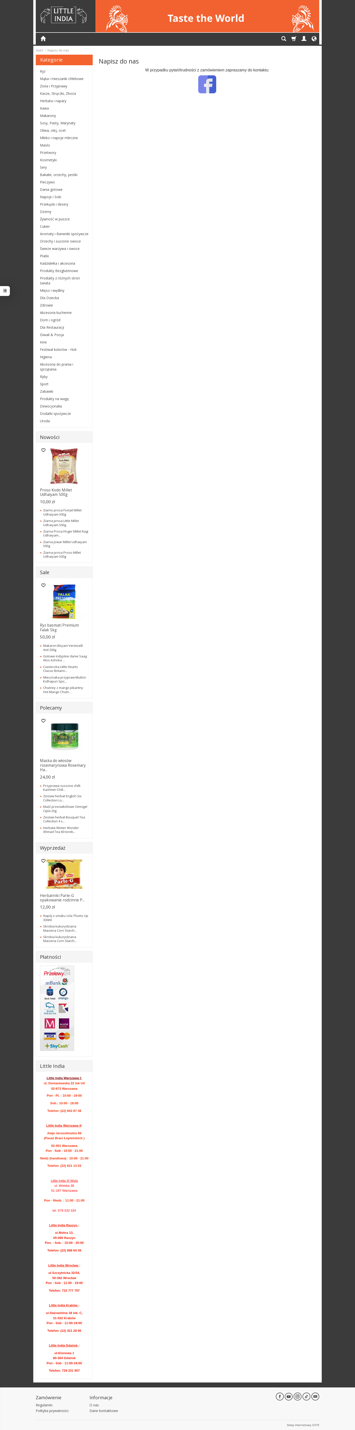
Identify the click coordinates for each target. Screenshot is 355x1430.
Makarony (48, 115)
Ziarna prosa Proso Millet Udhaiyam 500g (62, 554)
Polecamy (51, 707)
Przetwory (48, 152)
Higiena (46, 357)
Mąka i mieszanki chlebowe (62, 78)
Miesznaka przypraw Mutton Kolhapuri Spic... (64, 679)
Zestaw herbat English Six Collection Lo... (62, 798)
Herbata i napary (53, 100)
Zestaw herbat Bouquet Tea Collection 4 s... (64, 819)
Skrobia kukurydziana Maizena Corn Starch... (60, 928)
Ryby (44, 376)
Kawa (44, 108)
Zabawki (46, 391)
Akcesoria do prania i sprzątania (56, 367)
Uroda (45, 421)
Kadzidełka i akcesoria (57, 263)
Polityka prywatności (52, 1410)
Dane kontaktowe (103, 1410)
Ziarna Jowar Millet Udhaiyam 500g (65, 544)
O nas (94, 1405)
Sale (44, 572)
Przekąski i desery (54, 204)
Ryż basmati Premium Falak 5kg (59, 627)
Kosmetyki (48, 160)
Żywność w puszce (55, 219)
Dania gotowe (51, 189)
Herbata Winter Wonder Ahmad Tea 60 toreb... (61, 830)
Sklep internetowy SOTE (303, 1425)
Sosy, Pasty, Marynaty (57, 123)
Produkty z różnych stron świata (60, 280)
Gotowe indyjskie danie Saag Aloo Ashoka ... (65, 658)
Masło (45, 145)
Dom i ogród (50, 320)
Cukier (45, 226)
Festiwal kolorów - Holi (58, 349)
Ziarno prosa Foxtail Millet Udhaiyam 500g (62, 512)
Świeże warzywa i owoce (60, 248)
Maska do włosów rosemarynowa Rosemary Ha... (63, 765)
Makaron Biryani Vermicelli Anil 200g (63, 647)
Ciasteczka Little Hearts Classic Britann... (60, 669)
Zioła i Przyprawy (53, 86)
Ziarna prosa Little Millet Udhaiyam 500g (61, 523)
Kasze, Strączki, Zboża (58, 93)
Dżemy (45, 211)
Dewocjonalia (51, 406)
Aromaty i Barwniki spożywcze (64, 233)
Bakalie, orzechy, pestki (58, 174)
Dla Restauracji (52, 327)
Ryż (43, 71)
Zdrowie (46, 305)
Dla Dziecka (49, 297)
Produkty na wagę (54, 398)
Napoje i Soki (50, 197)
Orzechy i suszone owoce (60, 241)
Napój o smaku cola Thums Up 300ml (65, 917)
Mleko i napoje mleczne (59, 137)
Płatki (44, 256)
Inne (43, 342)
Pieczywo (47, 182)
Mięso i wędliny (52, 290)
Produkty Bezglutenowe (59, 270)
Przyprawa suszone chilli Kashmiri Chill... (61, 787)
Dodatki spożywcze (55, 413)
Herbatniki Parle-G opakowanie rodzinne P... (62, 898)
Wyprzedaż (52, 848)
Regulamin (44, 1405)
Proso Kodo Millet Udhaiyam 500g (56, 492)
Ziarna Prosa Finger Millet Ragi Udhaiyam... (65, 533)
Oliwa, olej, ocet (53, 130)
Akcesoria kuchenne (56, 312)
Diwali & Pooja (52, 334)
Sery (43, 167)
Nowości (49, 437)
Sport (44, 384)
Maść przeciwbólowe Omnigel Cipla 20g (65, 808)
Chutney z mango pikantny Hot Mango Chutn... (63, 689)
